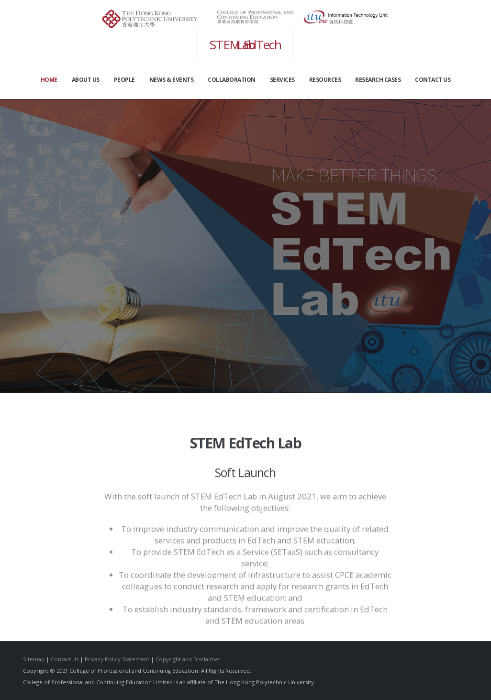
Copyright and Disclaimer (188, 659)
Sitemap (34, 659)
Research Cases (378, 80)
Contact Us (64, 659)
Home (49, 80)
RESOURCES (325, 80)
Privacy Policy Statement (117, 659)
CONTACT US (432, 80)
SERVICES (282, 80)
